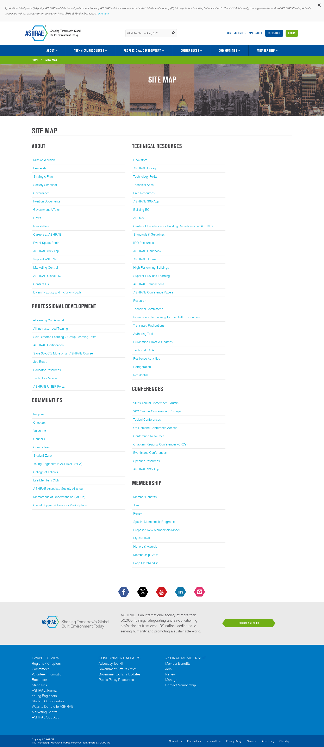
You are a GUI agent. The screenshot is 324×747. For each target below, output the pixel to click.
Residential (140, 375)
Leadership (40, 168)
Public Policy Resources (116, 680)
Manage (171, 680)
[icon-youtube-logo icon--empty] (162, 592)
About (50, 50)
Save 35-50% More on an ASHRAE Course (63, 353)
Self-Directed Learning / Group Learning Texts (64, 337)
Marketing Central (45, 267)
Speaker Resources (146, 461)
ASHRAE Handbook (147, 251)
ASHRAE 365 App (46, 251)
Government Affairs (46, 210)
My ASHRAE (142, 538)
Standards (39, 685)
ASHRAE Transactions (148, 284)
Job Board (40, 362)
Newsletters (41, 226)
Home (35, 59)
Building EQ (141, 210)
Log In (291, 33)
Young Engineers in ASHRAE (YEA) (57, 464)
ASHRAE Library (144, 168)
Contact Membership (180, 685)
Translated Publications (148, 325)
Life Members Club (46, 480)
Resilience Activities (146, 358)
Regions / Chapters (46, 663)
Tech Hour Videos (45, 378)
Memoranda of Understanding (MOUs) (59, 497)
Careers (251, 741)
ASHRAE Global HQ (47, 276)
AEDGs (138, 218)
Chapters (39, 422)
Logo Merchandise (145, 563)
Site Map (51, 59)
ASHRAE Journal (145, 259)
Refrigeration (142, 367)
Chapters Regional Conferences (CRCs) (160, 444)
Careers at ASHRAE (47, 234)
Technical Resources (89, 50)
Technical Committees (148, 309)
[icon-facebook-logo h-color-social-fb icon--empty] (124, 592)
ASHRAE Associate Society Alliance (58, 489)
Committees (41, 447)
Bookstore (274, 33)
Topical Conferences (147, 419)
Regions (38, 414)
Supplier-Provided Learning (151, 276)
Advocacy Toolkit (111, 663)
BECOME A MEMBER (249, 623)
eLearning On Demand (48, 320)
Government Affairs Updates (120, 674)
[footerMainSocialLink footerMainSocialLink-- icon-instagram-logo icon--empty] (200, 592)
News (37, 218)
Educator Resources (47, 370)
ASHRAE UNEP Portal (49, 386)
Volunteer (240, 33)
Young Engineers (44, 696)
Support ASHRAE (45, 259)
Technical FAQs (143, 350)
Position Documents (46, 201)
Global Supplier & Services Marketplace (60, 505)
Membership (266, 50)
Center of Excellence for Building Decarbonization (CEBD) (173, 226)
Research (139, 301)
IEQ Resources (143, 243)
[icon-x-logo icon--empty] (143, 592)
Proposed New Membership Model (156, 530)
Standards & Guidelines (149, 234)
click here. (104, 13)
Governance (41, 193)
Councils (39, 439)
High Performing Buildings (151, 267)
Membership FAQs (145, 555)
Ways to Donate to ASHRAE (52, 706)
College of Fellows (45, 472)
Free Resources (144, 193)
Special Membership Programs (154, 522)
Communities (228, 50)
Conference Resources (148, 436)
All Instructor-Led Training (50, 328)
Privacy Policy (234, 741)
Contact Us (41, 284)
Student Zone (42, 455)
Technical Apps (143, 185)
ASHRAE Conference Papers (153, 292)
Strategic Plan (43, 176)
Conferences (190, 50)
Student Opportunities (48, 701)
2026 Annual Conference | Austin (156, 403)
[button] (319, 6)
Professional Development (142, 50)
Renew (138, 513)
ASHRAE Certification (48, 345)
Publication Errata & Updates (153, 342)
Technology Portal (145, 176)
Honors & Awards (145, 546)
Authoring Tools (143, 334)
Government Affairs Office (118, 669)
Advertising (267, 741)
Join (228, 33)
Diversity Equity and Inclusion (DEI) (57, 292)
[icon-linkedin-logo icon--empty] (181, 592)
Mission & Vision (44, 160)
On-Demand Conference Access (155, 428)
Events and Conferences (150, 453)
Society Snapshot (45, 185)
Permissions (194, 741)
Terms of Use (213, 741)
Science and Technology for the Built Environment (167, 317)
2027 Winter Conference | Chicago (157, 411)
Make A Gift (255, 33)
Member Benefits (145, 497)
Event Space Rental (46, 243)
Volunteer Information (47, 674)
